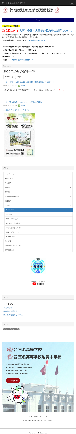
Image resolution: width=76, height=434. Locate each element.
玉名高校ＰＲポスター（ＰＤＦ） (16, 110)
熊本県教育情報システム (13, 315)
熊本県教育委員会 (10, 311)
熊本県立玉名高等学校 (15, 3)
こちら (61, 90)
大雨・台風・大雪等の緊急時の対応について (45, 30)
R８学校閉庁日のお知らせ (37, 40)
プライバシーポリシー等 (39, 416)
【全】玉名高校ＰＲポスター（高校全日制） (23, 102)
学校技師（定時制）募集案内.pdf (22, 60)
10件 (19, 77)
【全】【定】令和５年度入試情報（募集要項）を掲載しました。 (32, 82)
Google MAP (13, 380)
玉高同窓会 (7, 308)
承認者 (21, 85)
